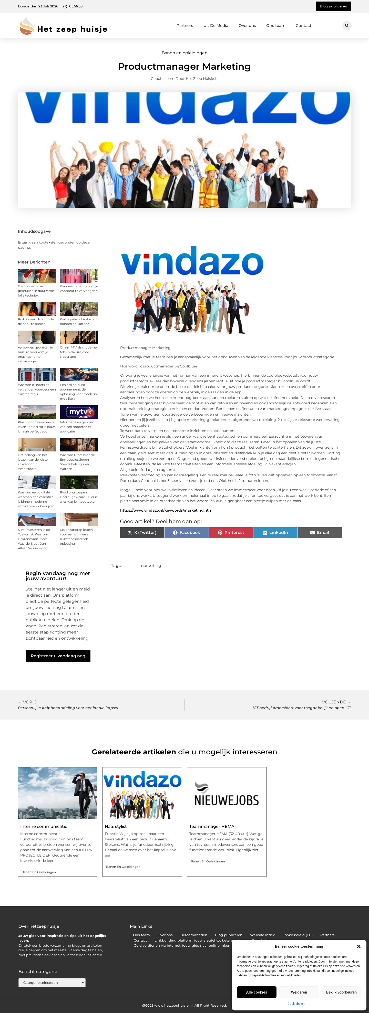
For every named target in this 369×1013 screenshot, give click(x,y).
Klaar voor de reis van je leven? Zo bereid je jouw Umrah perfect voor (36, 426)
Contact (303, 25)
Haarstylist (116, 826)
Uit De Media (215, 25)
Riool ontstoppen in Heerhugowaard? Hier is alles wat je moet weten (78, 496)
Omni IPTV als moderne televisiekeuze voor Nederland (78, 351)
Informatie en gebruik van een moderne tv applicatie (77, 426)
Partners (185, 25)
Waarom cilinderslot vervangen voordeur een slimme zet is (37, 389)
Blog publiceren (228, 935)
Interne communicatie (43, 826)
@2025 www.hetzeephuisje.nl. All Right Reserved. (184, 1005)
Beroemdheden (193, 935)
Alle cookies (256, 992)
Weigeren (299, 992)
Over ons (247, 25)
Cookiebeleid (296, 1004)
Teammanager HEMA (211, 826)
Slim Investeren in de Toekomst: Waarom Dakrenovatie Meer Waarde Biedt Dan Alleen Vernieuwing (34, 539)
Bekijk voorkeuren (341, 992)
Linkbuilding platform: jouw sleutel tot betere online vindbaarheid (212, 940)
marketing (150, 565)
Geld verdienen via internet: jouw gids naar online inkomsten (186, 945)
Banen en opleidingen (185, 52)
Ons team (275, 25)
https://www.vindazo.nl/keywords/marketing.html (166, 510)
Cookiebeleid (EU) (297, 935)
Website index (262, 935)
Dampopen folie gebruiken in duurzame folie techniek (36, 290)
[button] (358, 946)
